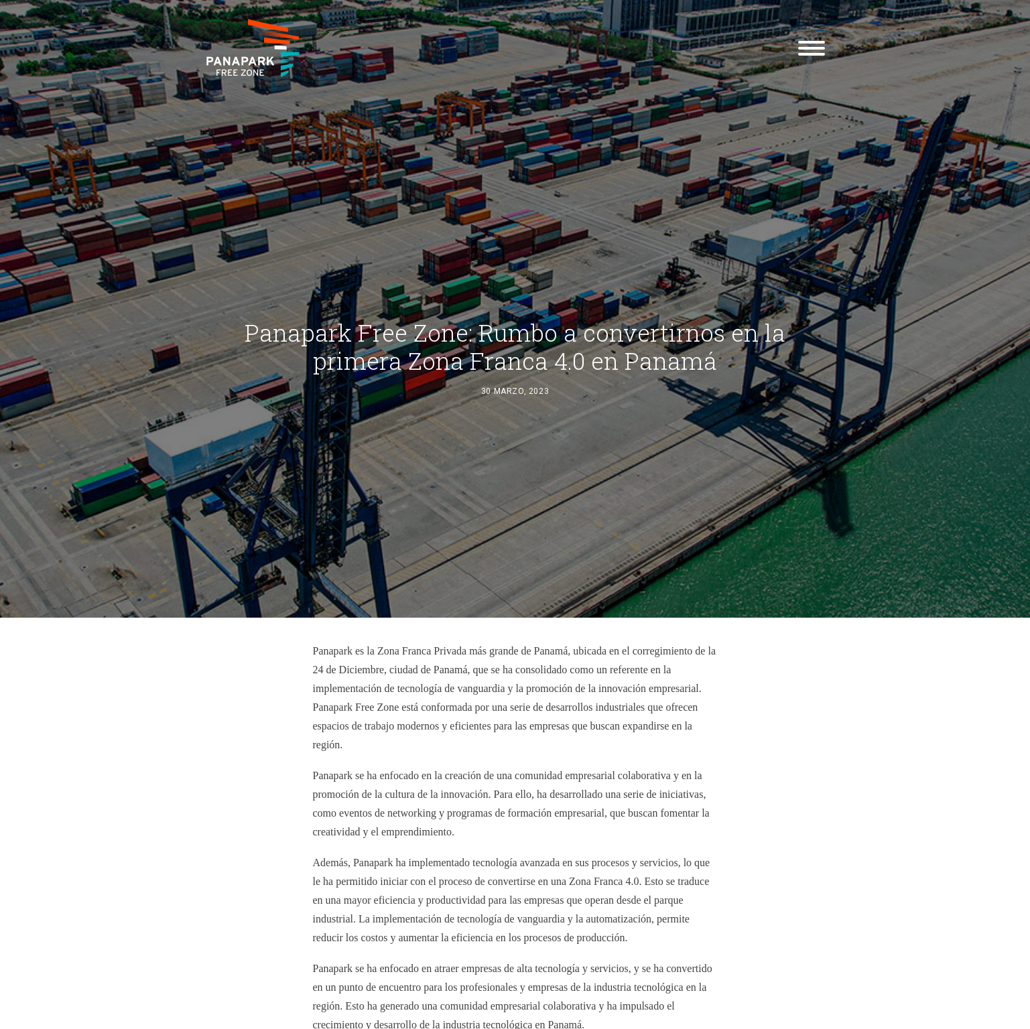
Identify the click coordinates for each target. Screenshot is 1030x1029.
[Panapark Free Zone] (253, 48)
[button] (811, 48)
